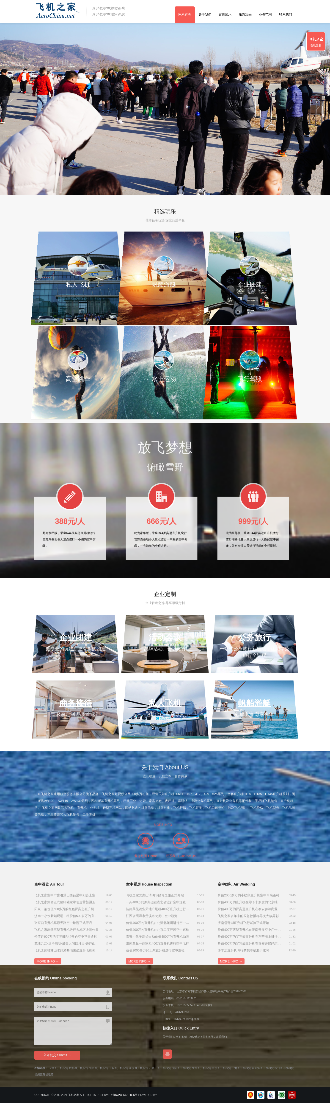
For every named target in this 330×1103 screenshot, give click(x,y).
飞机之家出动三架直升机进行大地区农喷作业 (66, 958)
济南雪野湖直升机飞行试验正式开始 (243, 951)
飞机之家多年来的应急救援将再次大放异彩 (248, 944)
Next (11, 104)
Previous (319, 104)
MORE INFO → (165, 848)
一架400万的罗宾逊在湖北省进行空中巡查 (156, 930)
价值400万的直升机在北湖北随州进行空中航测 (158, 951)
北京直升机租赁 (98, 1068)
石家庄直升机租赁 (160, 1068)
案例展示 (225, 14)
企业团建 (76, 637)
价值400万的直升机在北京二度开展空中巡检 (157, 958)
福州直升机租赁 (44, 1074)
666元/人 (162, 523)
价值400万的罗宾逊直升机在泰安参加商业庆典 (250, 937)
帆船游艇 (254, 703)
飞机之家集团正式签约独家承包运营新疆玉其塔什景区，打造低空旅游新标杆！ (66, 930)
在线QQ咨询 (167, 1054)
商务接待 (76, 703)
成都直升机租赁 (78, 1068)
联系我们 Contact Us (180, 879)
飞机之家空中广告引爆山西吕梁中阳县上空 (64, 923)
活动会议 (165, 637)
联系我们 (285, 14)
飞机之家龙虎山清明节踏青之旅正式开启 (155, 923)
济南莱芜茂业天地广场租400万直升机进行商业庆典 (158, 937)
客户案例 (182, 1036)
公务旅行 (254, 637)
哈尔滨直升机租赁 (263, 1068)
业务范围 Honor (145, 879)
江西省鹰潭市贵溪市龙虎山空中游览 (151, 944)
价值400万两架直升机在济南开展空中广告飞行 (250, 958)
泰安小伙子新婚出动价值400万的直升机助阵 (157, 965)
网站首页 (184, 14)
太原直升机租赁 (201, 1068)
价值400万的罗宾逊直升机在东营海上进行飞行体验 (250, 965)
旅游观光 (245, 14)
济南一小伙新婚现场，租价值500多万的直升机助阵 (66, 944)
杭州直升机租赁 (284, 1068)
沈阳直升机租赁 (181, 1068)
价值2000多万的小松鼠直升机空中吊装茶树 (248, 923)
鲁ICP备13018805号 (125, 1095)
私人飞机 (165, 703)
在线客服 (315, 45)
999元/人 (253, 523)
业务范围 (265, 14)
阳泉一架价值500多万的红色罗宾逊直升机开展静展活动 (66, 937)
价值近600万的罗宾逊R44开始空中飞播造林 (65, 965)
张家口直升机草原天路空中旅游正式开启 (63, 951)
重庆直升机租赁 (138, 1068)
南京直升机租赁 (221, 1068)
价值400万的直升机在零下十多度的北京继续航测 (250, 930)
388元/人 (70, 523)
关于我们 (204, 14)
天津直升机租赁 (58, 1068)
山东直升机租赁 (118, 1068)
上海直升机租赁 (241, 1068)
